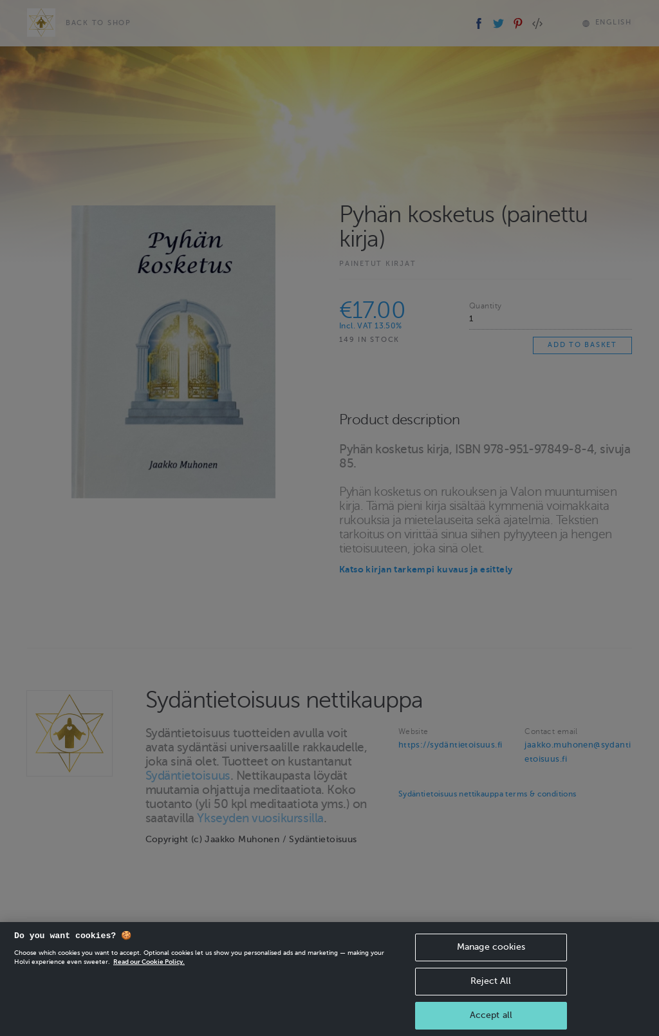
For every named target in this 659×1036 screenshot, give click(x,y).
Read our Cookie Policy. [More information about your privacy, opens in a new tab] (149, 968)
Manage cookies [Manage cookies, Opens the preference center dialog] (491, 953)
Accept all (491, 1021)
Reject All (490, 987)
